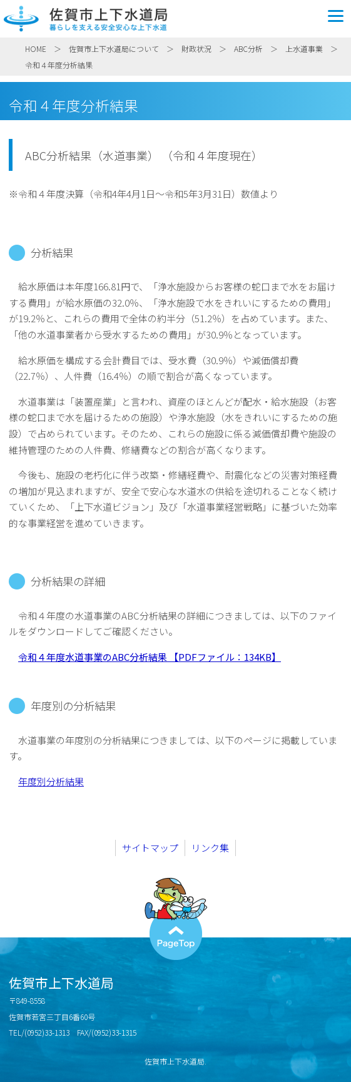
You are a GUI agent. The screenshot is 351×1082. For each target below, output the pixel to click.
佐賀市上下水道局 (175, 19)
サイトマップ (150, 847)
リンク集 (210, 847)
